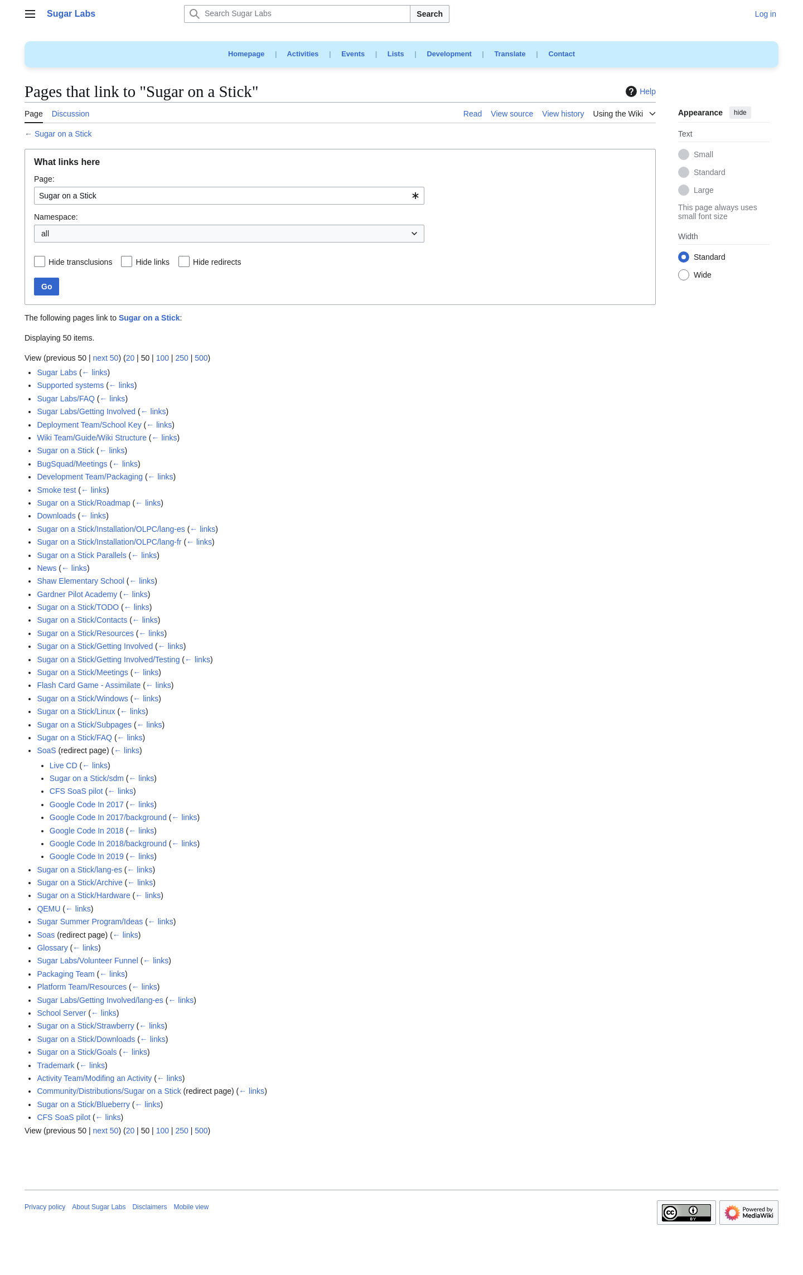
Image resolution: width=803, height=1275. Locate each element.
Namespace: (56, 216)
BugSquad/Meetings (72, 463)
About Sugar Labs (98, 1207)
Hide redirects (217, 262)
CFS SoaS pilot (76, 791)
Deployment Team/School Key (89, 424)
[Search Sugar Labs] (297, 14)
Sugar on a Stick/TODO (78, 607)
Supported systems (70, 385)
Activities (303, 54)
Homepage (246, 54)
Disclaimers (149, 1207)
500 (201, 357)
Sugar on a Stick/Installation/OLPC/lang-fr (109, 541)
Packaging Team (65, 973)
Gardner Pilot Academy (77, 594)
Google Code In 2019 (87, 856)
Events (353, 54)
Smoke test (56, 490)
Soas (46, 934)
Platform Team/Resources (82, 986)
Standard (709, 172)
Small (703, 155)
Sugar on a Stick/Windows (82, 698)
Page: (44, 178)
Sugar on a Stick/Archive (79, 882)
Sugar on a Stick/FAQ (74, 737)
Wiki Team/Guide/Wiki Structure (92, 437)
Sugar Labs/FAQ (66, 398)
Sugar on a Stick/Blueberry (83, 1104)
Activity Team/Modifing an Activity (94, 1078)
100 (162, 357)
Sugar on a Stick (63, 133)
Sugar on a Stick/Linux (76, 711)
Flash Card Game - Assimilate (89, 685)
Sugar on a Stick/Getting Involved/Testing (108, 659)
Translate (510, 54)
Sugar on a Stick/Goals (77, 1052)
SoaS (46, 750)
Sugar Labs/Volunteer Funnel (87, 960)
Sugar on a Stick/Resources (85, 633)
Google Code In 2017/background (108, 817)
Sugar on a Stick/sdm (87, 778)
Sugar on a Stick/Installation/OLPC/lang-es (111, 529)
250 (181, 357)
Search (430, 13)
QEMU (48, 908)
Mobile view (191, 1207)
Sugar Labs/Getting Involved (86, 411)
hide (740, 113)
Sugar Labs (57, 372)
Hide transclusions (80, 262)
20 (130, 357)
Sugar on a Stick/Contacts (82, 619)
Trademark (55, 1065)
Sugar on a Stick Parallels (81, 555)
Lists (396, 54)
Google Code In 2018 (87, 830)
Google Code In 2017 (87, 804)
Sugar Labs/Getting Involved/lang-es (100, 1000)
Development (449, 54)
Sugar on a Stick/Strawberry (85, 1025)
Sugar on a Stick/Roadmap (83, 502)
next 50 (105, 357)
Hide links (153, 262)
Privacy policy (45, 1207)
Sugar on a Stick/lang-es (79, 869)
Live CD (64, 765)
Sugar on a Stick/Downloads (86, 1039)
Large (704, 190)
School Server (61, 1013)
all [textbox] (45, 233)
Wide (703, 275)
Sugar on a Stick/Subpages (84, 724)
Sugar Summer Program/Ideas (90, 921)
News (46, 568)
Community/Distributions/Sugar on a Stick (109, 1091)
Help (639, 91)
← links (95, 372)
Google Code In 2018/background (108, 843)
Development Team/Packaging (90, 476)
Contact (561, 54)
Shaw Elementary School (80, 580)
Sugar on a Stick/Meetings (82, 672)
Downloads (56, 515)
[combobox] (229, 196)
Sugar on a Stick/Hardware (83, 895)
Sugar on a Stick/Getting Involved (95, 646)
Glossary (52, 947)
